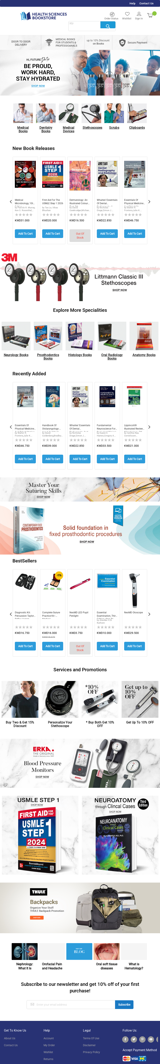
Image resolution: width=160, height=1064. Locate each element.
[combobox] (92, 26)
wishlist (48, 1047)
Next (149, 200)
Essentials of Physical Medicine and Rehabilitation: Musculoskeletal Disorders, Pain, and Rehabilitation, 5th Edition (25, 426)
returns (48, 1054)
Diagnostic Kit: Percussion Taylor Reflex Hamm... (23, 612)
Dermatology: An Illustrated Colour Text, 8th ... (80, 202)
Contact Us (146, 3)
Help (132, 3)
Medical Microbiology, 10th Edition (23, 202)
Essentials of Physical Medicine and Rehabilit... (132, 202)
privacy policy (91, 1047)
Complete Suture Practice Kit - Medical (52, 612)
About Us (9, 1033)
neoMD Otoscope (130, 611)
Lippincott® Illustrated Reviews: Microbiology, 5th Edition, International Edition (134, 426)
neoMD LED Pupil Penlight (78, 611)
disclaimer (89, 1040)
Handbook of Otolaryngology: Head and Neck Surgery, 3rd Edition (52, 426)
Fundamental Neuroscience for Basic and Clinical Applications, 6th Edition (107, 426)
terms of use (91, 1033)
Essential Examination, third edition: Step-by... (105, 612)
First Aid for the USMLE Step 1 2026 (52, 202)
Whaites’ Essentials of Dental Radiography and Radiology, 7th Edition (79, 426)
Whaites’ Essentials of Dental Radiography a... (107, 202)
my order (49, 1040)
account (49, 1033)
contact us (11, 1040)
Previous (11, 200)
